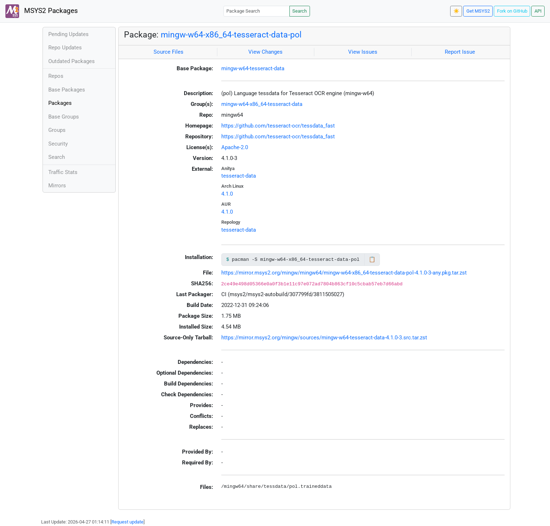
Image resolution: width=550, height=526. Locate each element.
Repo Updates (65, 47)
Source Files (168, 52)
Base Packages (66, 89)
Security (58, 144)
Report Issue (460, 52)
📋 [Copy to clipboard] (372, 259)
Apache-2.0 (234, 147)
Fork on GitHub (512, 11)
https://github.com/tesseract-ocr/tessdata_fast (278, 125)
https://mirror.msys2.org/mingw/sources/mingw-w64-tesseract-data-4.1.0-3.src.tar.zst (324, 337)
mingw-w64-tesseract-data (252, 68)
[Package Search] (256, 11)
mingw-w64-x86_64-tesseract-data (261, 104)
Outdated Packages (71, 61)
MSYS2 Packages (41, 11)
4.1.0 (227, 194)
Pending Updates (68, 34)
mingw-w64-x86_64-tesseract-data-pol (231, 34)
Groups (57, 130)
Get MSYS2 (478, 11)
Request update (127, 522)
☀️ (456, 11)
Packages (60, 103)
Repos (55, 76)
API (538, 11)
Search (299, 11)
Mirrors (57, 185)
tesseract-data (238, 176)
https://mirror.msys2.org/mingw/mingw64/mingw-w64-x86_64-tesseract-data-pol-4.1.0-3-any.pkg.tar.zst (344, 272)
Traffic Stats (62, 172)
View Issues (362, 52)
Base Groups (63, 116)
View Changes (265, 52)
